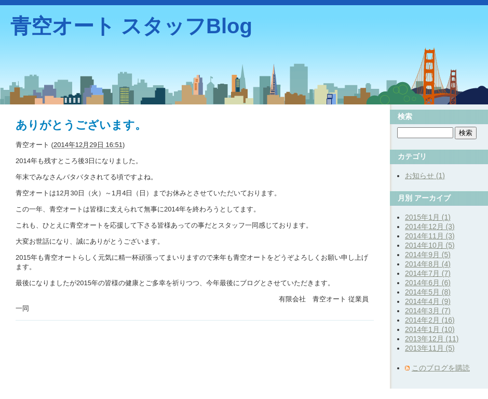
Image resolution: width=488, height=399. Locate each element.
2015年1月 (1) (428, 217)
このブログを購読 (441, 368)
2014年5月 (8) (428, 292)
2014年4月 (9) (428, 301)
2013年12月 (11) (432, 339)
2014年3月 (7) (428, 311)
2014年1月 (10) (430, 329)
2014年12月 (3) (430, 226)
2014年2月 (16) (430, 320)
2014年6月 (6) (428, 282)
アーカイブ (432, 198)
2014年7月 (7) (428, 273)
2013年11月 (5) (430, 348)
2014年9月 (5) (428, 254)
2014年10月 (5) (430, 245)
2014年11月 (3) (430, 236)
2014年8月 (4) (428, 264)
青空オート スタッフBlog (131, 26)
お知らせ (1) (425, 175)
